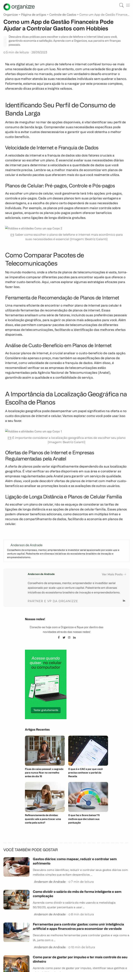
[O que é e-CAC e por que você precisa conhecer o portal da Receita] (88, 751)
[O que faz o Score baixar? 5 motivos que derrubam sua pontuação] (88, 797)
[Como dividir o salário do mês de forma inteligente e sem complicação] (16, 899)
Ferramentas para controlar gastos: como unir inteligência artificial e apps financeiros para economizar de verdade (81, 929)
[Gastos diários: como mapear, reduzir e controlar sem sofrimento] (16, 866)
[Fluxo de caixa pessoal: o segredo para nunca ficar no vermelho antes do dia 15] (45, 751)
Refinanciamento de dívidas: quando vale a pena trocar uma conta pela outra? (43, 819)
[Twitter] (64, 638)
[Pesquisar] (120, 5)
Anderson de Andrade (41, 574)
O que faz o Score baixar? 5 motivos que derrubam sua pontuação (84, 819)
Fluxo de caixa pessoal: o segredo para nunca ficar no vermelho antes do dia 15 (44, 773)
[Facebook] (58, 638)
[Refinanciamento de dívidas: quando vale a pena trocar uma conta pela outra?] (45, 797)
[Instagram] (69, 638)
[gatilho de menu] (127, 5)
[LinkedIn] (124, 601)
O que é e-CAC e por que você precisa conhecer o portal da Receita (85, 773)
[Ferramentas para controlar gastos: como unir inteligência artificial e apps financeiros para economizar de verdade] (16, 932)
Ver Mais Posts (114, 574)
